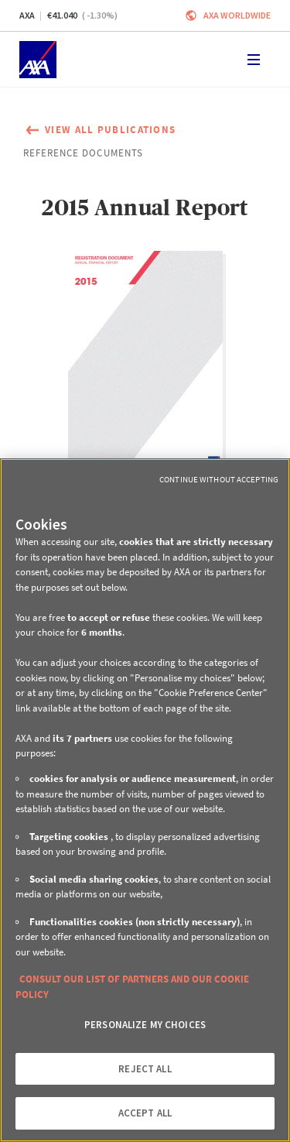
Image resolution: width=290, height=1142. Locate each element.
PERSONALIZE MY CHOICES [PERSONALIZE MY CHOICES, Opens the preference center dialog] (145, 1024)
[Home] (37, 59)
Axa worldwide (237, 15)
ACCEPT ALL (145, 1113)
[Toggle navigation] (254, 60)
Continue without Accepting (218, 479)
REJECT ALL (144, 1068)
